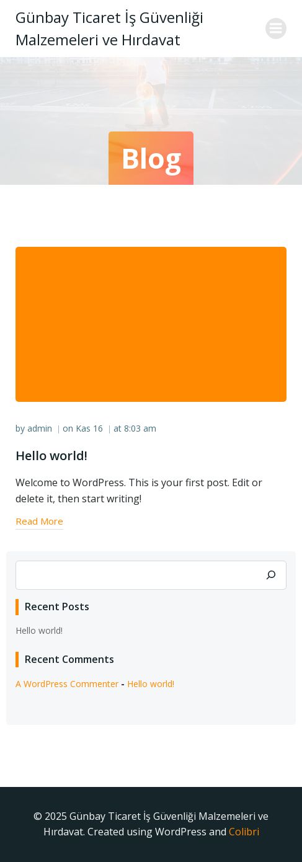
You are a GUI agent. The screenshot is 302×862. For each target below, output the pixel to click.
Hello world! (39, 630)
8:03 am (140, 428)
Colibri (244, 831)
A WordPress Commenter (67, 684)
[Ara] (271, 575)
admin (39, 428)
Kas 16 (89, 428)
